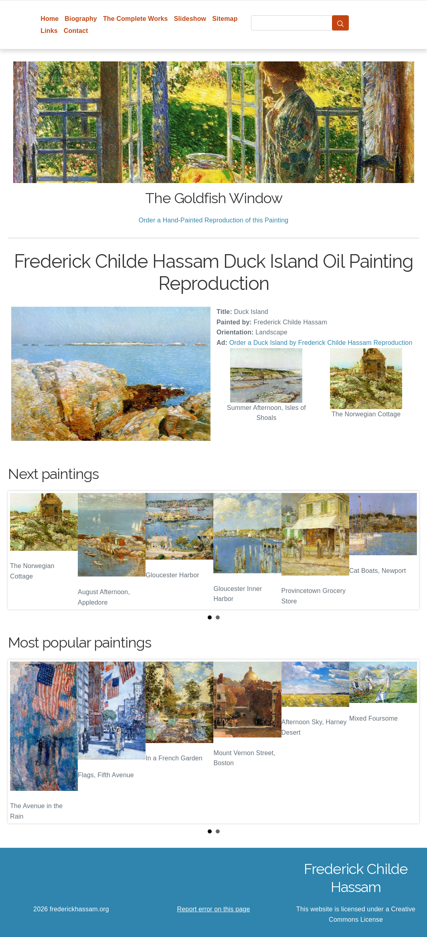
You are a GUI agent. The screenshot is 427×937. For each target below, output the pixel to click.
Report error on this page (213, 909)
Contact (76, 30)
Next (406, 550)
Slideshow (190, 18)
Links (49, 30)
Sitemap (224, 18)
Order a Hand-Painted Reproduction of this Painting (214, 220)
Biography (81, 18)
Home (49, 18)
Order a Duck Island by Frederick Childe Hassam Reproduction (321, 342)
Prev (20, 550)
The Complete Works (135, 18)
